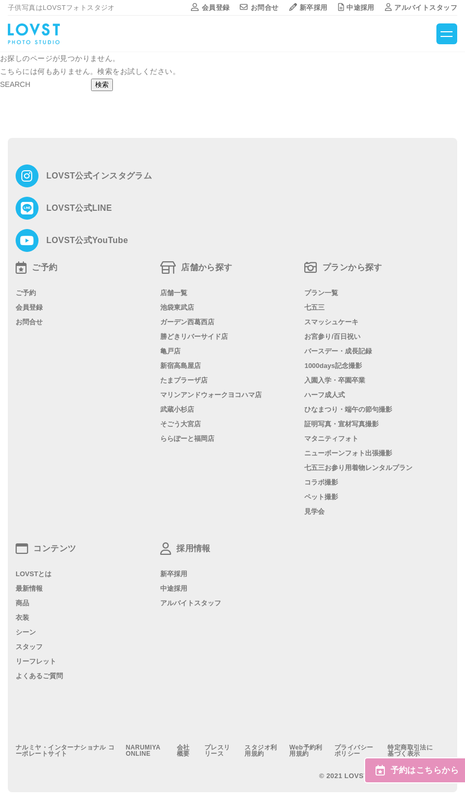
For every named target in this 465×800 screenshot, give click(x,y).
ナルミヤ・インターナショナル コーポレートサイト (65, 750)
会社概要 (183, 750)
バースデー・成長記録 (338, 351)
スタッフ (29, 646)
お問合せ (259, 7)
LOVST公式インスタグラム (99, 176)
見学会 (314, 511)
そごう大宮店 (180, 424)
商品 (22, 603)
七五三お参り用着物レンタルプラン (358, 467)
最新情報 (29, 588)
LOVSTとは (33, 573)
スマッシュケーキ (331, 322)
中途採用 (356, 7)
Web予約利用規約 (305, 750)
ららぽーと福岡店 (187, 438)
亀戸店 (170, 351)
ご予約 (26, 292)
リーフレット (36, 661)
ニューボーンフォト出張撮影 (348, 453)
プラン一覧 (321, 292)
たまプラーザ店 (184, 380)
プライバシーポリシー (353, 750)
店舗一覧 (173, 292)
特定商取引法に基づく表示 (410, 750)
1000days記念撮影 (333, 365)
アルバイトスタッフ (421, 7)
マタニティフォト (331, 438)
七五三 (314, 307)
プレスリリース (217, 750)
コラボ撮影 (321, 482)
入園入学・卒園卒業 (334, 380)
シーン (26, 632)
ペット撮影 (321, 496)
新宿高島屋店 (180, 365)
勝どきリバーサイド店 (194, 336)
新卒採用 (308, 7)
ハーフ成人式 (324, 394)
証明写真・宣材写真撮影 (341, 424)
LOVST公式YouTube (87, 240)
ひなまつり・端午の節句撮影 (348, 409)
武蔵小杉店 (177, 409)
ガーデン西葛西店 (187, 322)
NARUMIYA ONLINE (143, 750)
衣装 (22, 617)
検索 (102, 84)
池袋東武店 (177, 307)
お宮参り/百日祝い (332, 336)
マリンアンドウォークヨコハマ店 (211, 394)
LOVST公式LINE (79, 208)
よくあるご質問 (39, 675)
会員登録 (210, 7)
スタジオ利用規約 (260, 750)
